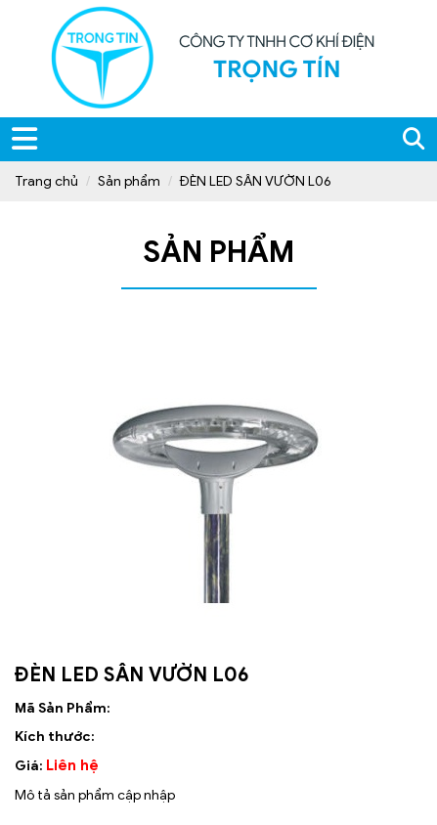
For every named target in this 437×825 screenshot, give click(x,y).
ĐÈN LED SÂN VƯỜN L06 (255, 181)
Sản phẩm (129, 181)
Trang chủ (46, 181)
